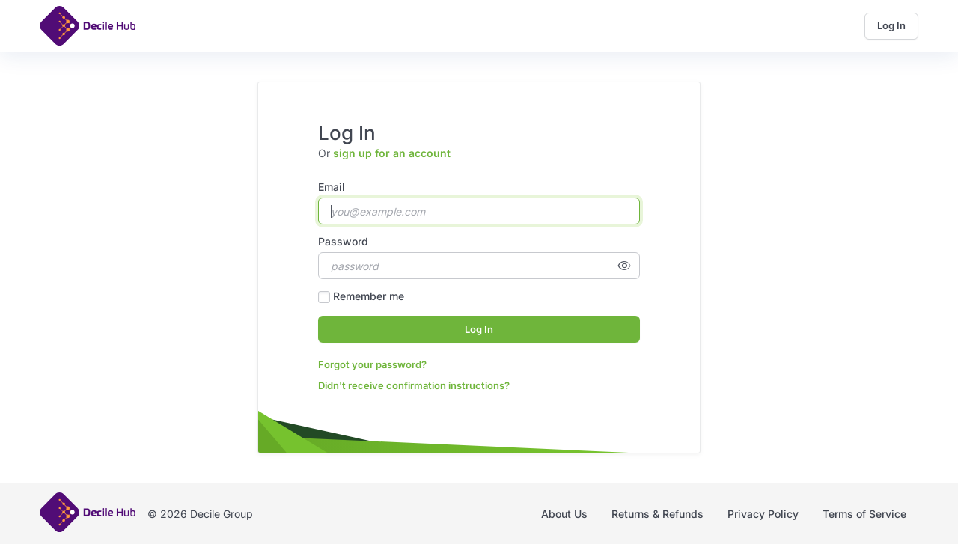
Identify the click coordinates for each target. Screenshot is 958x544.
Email (331, 186)
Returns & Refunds (657, 513)
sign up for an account (392, 153)
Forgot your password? (372, 364)
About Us (564, 513)
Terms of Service (864, 513)
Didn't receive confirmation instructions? (414, 385)
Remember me (368, 296)
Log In (891, 25)
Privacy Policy (763, 513)
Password (343, 241)
